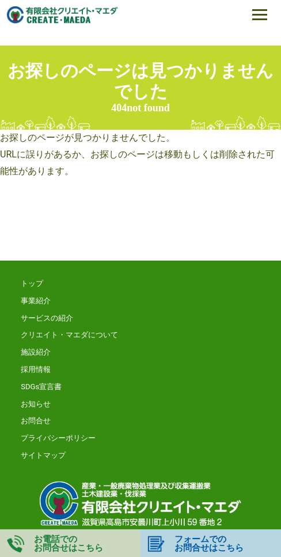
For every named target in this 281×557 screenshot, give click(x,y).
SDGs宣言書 (41, 386)
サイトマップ (43, 455)
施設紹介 (36, 352)
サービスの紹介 (47, 318)
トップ (32, 283)
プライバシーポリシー (58, 438)
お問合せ (36, 420)
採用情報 (36, 369)
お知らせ (36, 404)
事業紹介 (36, 300)
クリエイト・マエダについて (69, 334)
